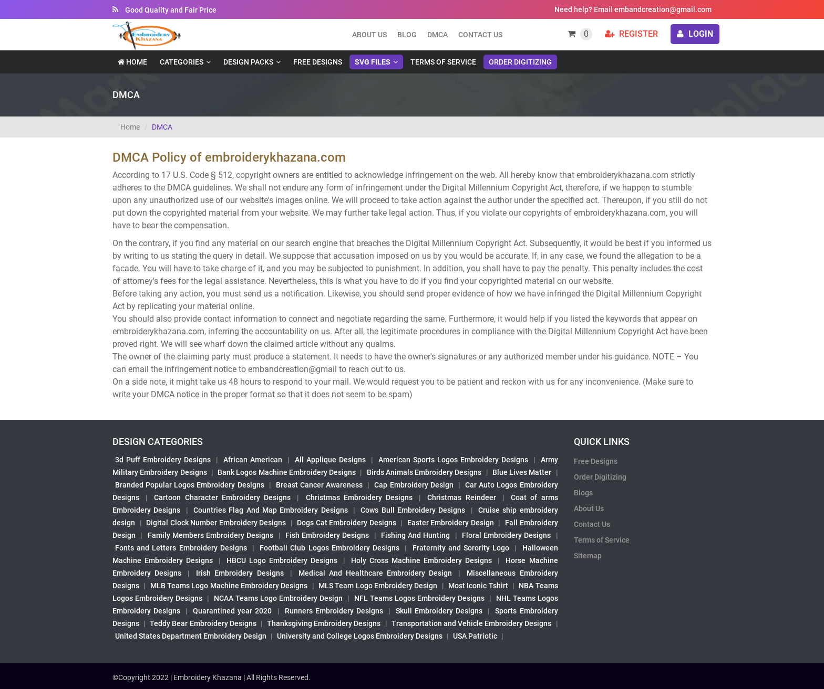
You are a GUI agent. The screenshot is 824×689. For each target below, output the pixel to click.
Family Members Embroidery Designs (211, 535)
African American (252, 459)
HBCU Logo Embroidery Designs (281, 560)
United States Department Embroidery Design (190, 636)
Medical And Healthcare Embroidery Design (375, 573)
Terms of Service (443, 62)
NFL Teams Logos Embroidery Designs (419, 598)
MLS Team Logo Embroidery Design (377, 585)
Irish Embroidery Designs (239, 573)
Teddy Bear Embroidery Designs (203, 623)
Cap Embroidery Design (413, 485)
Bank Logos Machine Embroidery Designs (287, 472)
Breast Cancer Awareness (319, 485)
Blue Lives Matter (522, 472)
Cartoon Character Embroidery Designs (222, 497)
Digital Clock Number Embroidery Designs (216, 522)
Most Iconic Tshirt (478, 585)
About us (369, 34)
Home (132, 62)
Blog (407, 34)
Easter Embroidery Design (450, 522)
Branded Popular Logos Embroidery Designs (189, 485)
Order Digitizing (520, 62)
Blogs (583, 493)
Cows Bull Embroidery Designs (412, 510)
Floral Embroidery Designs (506, 535)
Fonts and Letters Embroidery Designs (181, 548)
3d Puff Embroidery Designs (163, 459)
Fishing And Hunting (415, 535)
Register (631, 34)
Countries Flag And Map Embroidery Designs (270, 510)
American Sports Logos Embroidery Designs (453, 459)
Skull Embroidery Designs (439, 611)
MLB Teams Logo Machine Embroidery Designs (229, 585)
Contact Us (480, 34)
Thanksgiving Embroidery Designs (323, 623)
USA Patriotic (475, 636)
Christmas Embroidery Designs (359, 497)
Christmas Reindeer (461, 497)
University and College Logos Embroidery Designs (359, 636)
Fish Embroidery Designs (327, 535)
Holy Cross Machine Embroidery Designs (421, 560)
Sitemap (588, 556)
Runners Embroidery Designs (334, 611)
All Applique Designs (330, 459)
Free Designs (317, 62)
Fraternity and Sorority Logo (461, 548)
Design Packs (248, 62)
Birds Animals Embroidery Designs (424, 472)
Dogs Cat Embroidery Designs (346, 522)
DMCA (437, 34)
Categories (181, 62)
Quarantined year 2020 (232, 611)
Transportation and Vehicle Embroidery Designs (472, 623)
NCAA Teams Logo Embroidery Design (278, 598)
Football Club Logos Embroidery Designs (329, 548)
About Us (589, 508)
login (695, 34)
